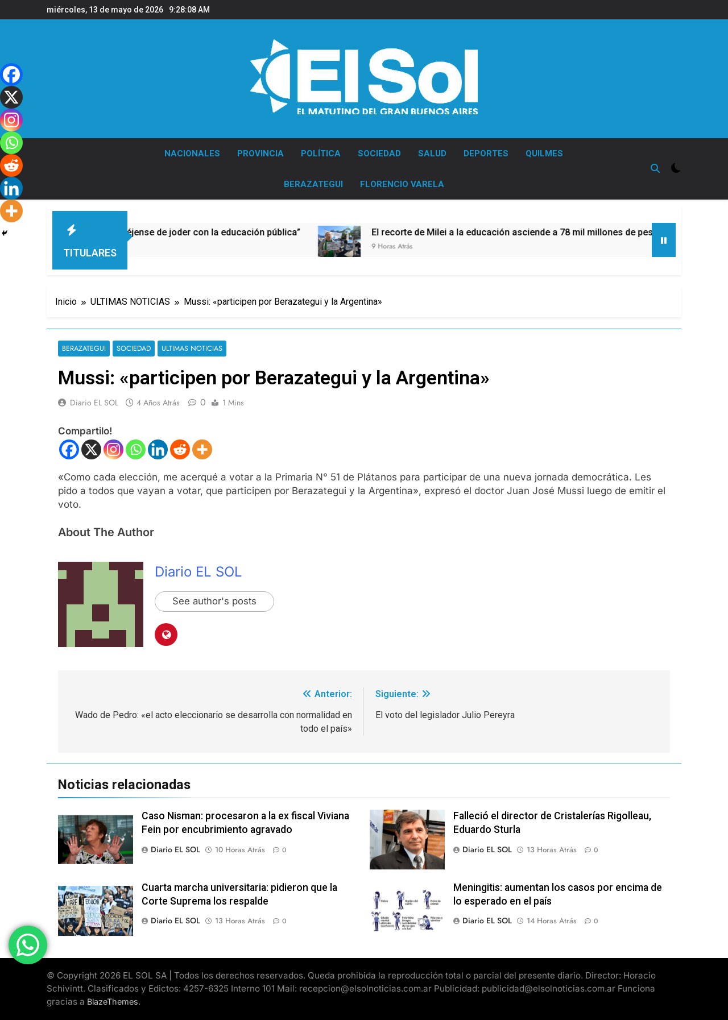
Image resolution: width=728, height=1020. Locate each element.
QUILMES (544, 153)
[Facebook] (69, 449)
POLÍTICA (321, 153)
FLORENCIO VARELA (402, 184)
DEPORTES (486, 153)
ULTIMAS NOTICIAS (188, 349)
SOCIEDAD (379, 153)
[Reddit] (180, 449)
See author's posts (215, 602)
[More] (202, 449)
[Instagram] (113, 449)
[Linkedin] (158, 449)
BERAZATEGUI (313, 184)
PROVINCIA (260, 153)
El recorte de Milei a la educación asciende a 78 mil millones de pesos (545, 232)
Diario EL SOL (94, 403)
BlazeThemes (112, 1001)
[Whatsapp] (136, 449)
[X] (91, 449)
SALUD (432, 153)
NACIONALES (192, 153)
